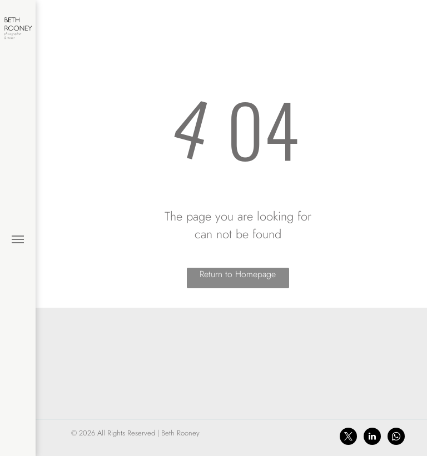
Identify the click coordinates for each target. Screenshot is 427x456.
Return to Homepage (238, 274)
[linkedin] (372, 438)
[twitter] (348, 438)
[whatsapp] (396, 438)
